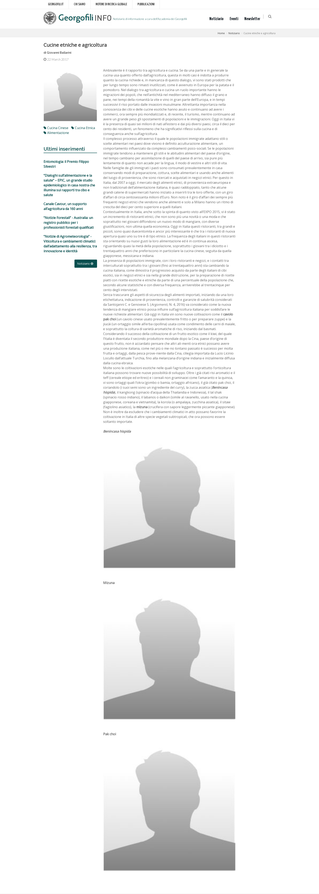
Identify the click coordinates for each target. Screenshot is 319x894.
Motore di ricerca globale (111, 4)
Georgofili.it (55, 4)
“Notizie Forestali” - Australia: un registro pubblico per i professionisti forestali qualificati (69, 222)
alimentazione (56, 133)
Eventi (235, 19)
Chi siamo (79, 4)
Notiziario (218, 19)
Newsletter (254, 19)
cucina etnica (83, 128)
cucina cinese (56, 128)
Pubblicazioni (146, 4)
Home (221, 33)
